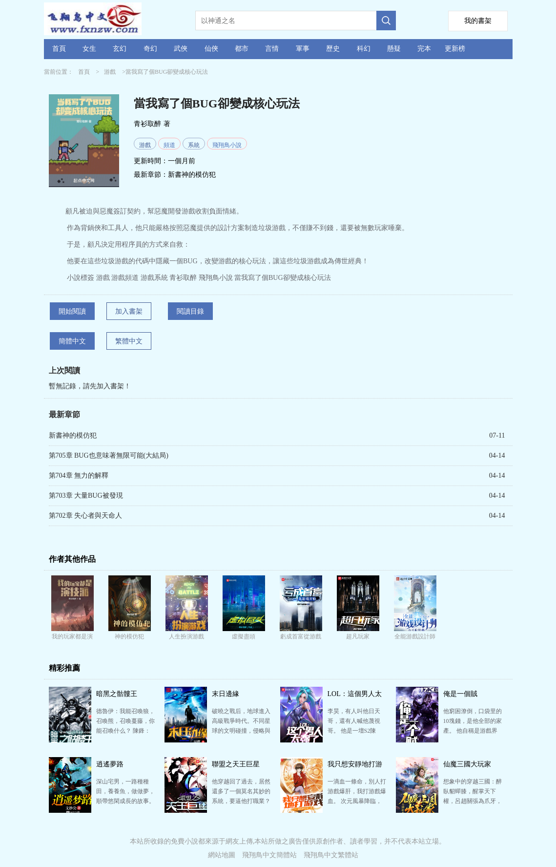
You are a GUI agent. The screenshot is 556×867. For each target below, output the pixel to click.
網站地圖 (221, 855)
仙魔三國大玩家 (467, 764)
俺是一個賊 (460, 694)
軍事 (302, 48)
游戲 (110, 71)
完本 (424, 48)
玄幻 (119, 48)
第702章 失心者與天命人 (86, 515)
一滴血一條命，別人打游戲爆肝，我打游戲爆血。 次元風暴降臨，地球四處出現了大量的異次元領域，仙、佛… (357, 801)
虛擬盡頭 (243, 636)
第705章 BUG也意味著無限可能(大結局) (108, 455)
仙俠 (211, 48)
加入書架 (129, 311)
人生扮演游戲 (186, 636)
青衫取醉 (147, 123)
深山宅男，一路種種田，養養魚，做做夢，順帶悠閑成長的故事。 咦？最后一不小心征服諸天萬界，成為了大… (125, 801)
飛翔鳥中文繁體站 (331, 855)
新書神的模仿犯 (192, 174)
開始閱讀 (72, 311)
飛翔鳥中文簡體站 (269, 855)
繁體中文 (129, 341)
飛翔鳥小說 (227, 145)
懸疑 (394, 48)
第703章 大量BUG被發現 (86, 495)
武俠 (180, 48)
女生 (89, 48)
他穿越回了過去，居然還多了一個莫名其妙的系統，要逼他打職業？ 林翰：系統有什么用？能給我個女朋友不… (241, 801)
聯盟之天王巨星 (236, 764)
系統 (194, 145)
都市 (241, 48)
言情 (272, 48)
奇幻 (150, 48)
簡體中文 (72, 341)
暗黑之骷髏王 (116, 694)
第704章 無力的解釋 (79, 475)
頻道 (169, 145)
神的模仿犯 (129, 636)
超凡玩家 (358, 636)
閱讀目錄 (190, 311)
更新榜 (455, 48)
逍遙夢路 (110, 764)
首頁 (59, 48)
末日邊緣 (225, 694)
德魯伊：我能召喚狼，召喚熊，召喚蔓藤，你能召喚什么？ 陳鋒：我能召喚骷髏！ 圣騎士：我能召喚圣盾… (125, 731)
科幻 (364, 48)
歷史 (333, 48)
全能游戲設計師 (414, 636)
